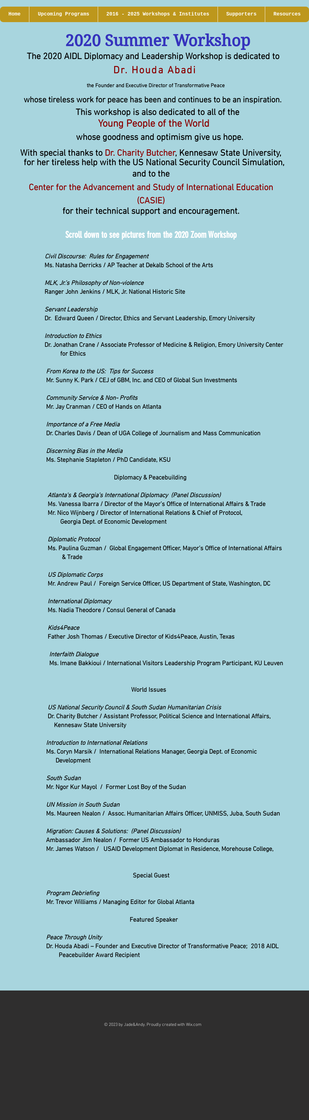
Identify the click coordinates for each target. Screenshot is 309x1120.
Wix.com (193, 1024)
